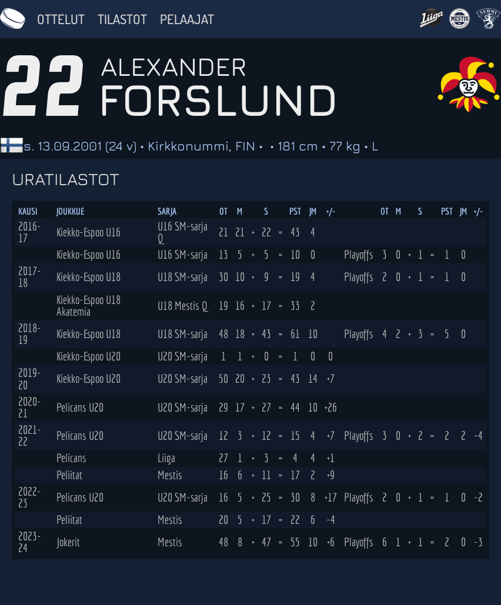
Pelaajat (187, 19)
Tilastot (122, 19)
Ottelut (61, 19)
